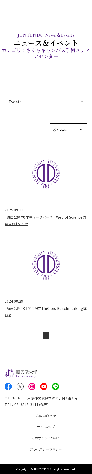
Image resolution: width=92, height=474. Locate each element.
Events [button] (15, 101)
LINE (55, 386)
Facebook (8, 386)
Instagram (31, 386)
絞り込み (60, 129)
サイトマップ (46, 427)
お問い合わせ (46, 415)
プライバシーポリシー (46, 449)
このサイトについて (46, 438)
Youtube (43, 386)
